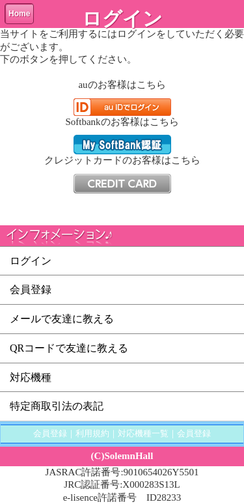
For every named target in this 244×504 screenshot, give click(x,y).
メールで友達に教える (62, 318)
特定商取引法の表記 (56, 406)
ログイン (30, 260)
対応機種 (30, 377)
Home (19, 13)
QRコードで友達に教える (69, 348)
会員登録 (30, 289)
